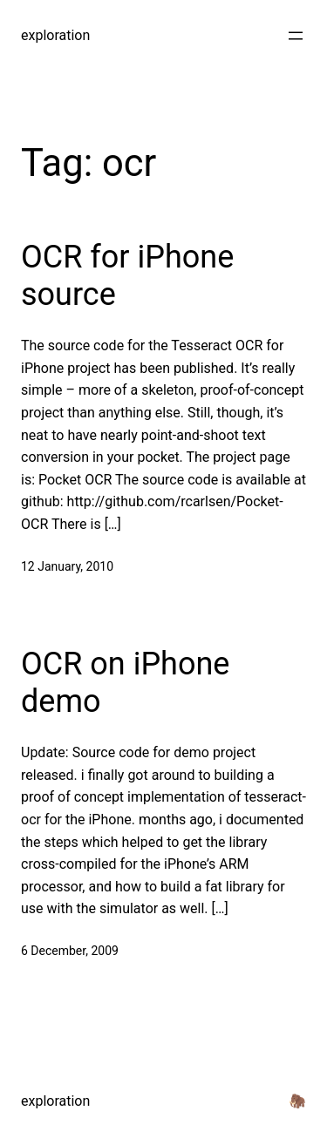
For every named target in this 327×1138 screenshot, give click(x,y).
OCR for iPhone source (127, 276)
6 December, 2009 (70, 951)
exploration (55, 35)
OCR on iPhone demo (125, 683)
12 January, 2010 (67, 566)
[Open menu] (295, 35)
